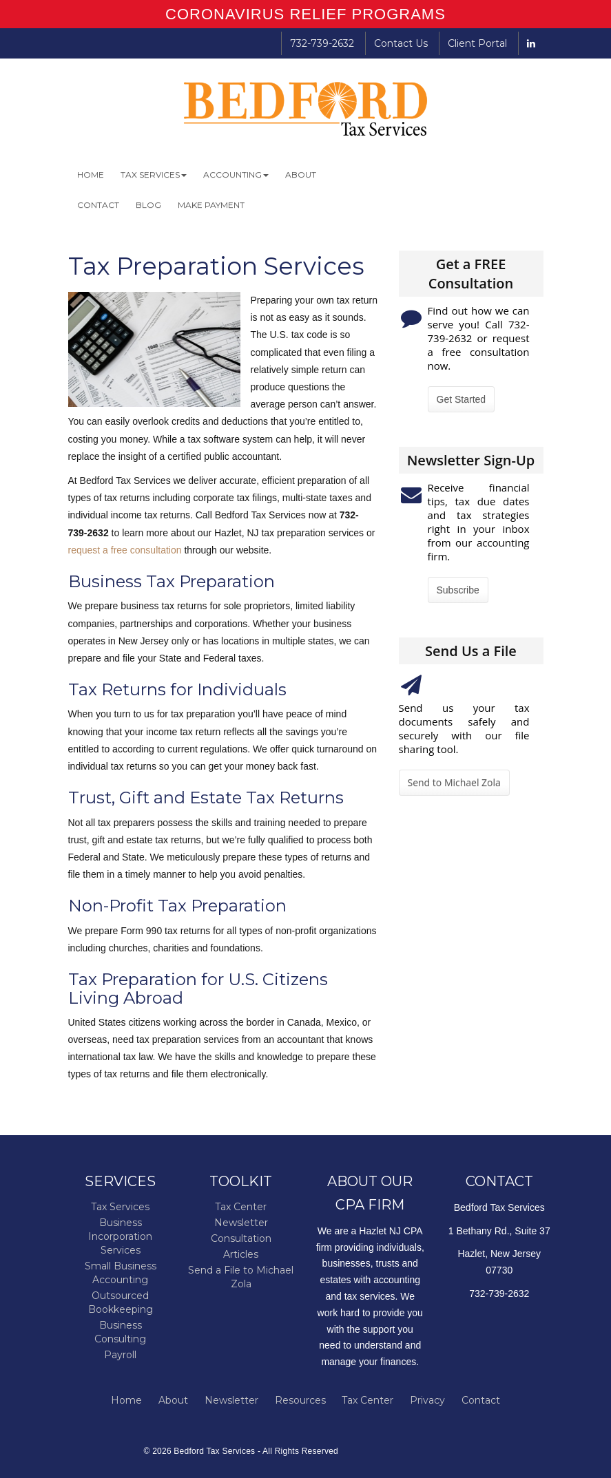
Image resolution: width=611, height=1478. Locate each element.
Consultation (241, 1238)
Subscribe (458, 589)
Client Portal (477, 43)
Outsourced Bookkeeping (120, 1302)
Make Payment (211, 205)
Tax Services (154, 174)
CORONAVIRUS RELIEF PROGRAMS (305, 14)
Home (90, 174)
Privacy (427, 1400)
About (300, 174)
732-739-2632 (322, 43)
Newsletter (241, 1222)
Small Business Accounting (120, 1273)
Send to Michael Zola (454, 782)
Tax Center (241, 1207)
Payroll (120, 1355)
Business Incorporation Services (120, 1236)
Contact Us (401, 43)
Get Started (461, 399)
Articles (240, 1254)
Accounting (236, 174)
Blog (148, 205)
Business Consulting (120, 1332)
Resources (300, 1400)
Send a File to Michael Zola (240, 1277)
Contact (98, 205)
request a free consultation (125, 550)
